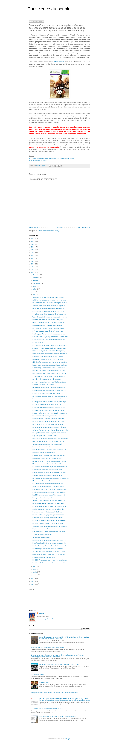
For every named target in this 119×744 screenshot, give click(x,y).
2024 (33, 244)
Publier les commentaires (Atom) (48, 231)
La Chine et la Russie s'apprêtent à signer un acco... (49, 370)
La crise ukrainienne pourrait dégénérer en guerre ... (49, 540)
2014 (33, 272)
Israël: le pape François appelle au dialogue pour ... (48, 334)
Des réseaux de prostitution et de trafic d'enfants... (48, 356)
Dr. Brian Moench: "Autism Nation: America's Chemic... (50, 506)
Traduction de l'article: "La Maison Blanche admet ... (49, 297)
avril (34, 566)
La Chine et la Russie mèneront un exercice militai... (49, 563)
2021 (33, 252)
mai (34, 295)
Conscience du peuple (49, 8)
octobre (35, 280)
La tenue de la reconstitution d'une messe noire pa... (49, 427)
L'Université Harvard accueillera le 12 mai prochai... (48, 492)
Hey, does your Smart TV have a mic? (44, 435)
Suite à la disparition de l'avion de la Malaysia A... (48, 320)
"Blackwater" (59, 62)
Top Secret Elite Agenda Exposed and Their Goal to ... (49, 526)
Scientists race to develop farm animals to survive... (48, 486)
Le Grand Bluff (44, 682)
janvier (35, 575)
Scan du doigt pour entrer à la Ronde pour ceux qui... (49, 368)
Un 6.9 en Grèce (37, 342)
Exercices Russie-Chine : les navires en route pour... (49, 339)
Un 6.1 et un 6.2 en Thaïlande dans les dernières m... (49, 520)
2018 (33, 261)
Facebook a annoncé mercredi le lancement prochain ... (50, 354)
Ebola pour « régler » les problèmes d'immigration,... (49, 351)
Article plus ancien (84, 227)
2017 (33, 264)
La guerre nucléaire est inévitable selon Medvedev (47, 709)
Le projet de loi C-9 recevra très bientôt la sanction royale (57, 716)
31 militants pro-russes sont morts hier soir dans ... (48, 549)
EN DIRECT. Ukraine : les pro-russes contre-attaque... (49, 560)
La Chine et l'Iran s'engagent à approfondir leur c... (48, 515)
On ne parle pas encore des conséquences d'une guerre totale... (60, 664)
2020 (33, 255)
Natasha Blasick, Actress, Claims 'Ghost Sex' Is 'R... (49, 532)
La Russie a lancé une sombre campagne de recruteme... (50, 478)
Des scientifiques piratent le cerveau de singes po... (49, 311)
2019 (33, 258)
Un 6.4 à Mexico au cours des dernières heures (47, 484)
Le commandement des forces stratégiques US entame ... (50, 438)
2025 (33, 241)
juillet (35, 289)
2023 (33, 247)
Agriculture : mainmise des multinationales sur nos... (49, 348)
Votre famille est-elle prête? (41, 537)
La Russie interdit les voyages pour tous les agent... (49, 416)
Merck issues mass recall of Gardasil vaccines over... (49, 322)
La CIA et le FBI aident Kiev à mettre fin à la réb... (48, 523)
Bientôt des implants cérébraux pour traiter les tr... (48, 325)
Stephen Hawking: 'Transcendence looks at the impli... (49, 546)
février (35, 572)
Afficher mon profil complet (45, 619)
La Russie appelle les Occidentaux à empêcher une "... (50, 303)
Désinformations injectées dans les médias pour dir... (49, 543)
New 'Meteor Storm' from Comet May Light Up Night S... (50, 489)
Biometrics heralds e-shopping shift (43, 452)
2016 (33, 267)
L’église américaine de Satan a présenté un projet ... (49, 529)
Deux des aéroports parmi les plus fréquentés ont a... (49, 399)
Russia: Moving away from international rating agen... (49, 413)
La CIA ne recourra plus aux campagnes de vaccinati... (50, 373)
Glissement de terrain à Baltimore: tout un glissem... (49, 554)
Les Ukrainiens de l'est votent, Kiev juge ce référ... (48, 458)
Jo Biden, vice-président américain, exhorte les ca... (49, 300)
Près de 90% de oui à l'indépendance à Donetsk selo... (50, 450)
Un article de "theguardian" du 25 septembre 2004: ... (49, 345)
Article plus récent (35, 227)
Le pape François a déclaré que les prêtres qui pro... (49, 308)
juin (34, 292)
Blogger (67, 739)
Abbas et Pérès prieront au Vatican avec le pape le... (49, 306)
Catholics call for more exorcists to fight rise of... (47, 475)
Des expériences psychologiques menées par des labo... (50, 337)
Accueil (59, 227)
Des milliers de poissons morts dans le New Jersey (48, 410)
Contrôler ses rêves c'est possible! (43, 385)
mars (34, 569)
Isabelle (41, 613)
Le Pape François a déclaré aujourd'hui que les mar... (49, 433)
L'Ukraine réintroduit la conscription (43, 557)
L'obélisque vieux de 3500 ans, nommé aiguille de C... (49, 455)
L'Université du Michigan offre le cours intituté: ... (48, 469)
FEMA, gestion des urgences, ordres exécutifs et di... (49, 441)
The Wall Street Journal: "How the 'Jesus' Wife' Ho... (49, 500)
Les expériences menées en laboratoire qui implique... (49, 365)
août (34, 286)
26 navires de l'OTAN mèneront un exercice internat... (49, 461)
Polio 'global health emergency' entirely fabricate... (48, 359)
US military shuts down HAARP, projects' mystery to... (49, 314)
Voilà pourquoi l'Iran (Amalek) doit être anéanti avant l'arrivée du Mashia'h (54, 692)
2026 (33, 238)
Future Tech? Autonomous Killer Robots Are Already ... (49, 387)
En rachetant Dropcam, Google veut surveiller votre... (49, 328)
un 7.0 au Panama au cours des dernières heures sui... (50, 430)
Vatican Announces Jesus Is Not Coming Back (47, 444)
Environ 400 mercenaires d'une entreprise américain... (49, 447)
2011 (33, 584)
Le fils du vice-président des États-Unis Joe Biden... (49, 421)
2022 (33, 250)
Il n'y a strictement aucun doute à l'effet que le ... (47, 331)
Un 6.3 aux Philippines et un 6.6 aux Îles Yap (46, 404)
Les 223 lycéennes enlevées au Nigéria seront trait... (49, 495)
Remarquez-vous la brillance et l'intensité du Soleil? (47, 647)
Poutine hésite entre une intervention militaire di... (48, 509)
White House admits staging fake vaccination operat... (49, 317)
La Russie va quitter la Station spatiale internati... (48, 424)
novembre (36, 278)
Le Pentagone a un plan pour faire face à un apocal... (49, 396)
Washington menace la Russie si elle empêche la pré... (50, 402)
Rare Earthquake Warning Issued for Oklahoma (47, 517)
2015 (33, 269)
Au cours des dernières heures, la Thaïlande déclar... (49, 382)
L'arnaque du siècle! (37, 674)
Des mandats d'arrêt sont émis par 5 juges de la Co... (49, 390)
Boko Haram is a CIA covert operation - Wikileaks (48, 418)
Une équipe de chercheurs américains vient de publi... (49, 472)
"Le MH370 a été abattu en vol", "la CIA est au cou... (49, 376)
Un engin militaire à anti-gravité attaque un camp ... (48, 498)
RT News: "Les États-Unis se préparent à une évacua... (50, 467)
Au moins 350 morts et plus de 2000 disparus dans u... (50, 551)
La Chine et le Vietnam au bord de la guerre (46, 379)
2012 (33, 581)
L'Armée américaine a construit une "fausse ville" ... (48, 393)
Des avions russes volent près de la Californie (47, 512)
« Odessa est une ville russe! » (42, 534)
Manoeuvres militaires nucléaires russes (45, 481)
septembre (36, 283)
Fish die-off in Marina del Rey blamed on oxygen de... (49, 362)
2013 (33, 578)
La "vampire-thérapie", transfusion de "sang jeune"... (49, 503)
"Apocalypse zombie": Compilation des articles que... (49, 464)
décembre (36, 275)
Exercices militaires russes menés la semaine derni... (49, 407)
